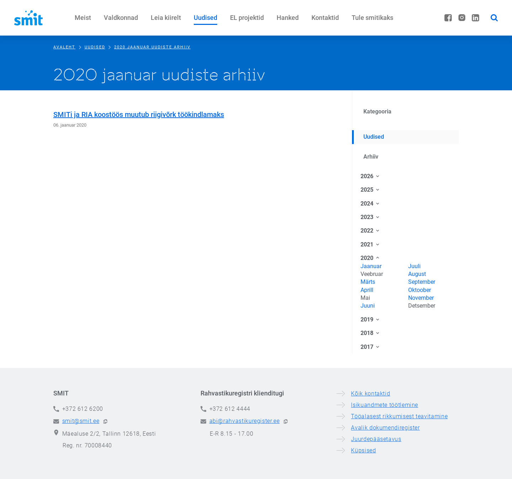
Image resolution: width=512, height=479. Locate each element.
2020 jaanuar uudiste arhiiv (152, 47)
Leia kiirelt (166, 17)
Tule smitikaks (372, 17)
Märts (368, 281)
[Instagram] (462, 18)
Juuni (368, 305)
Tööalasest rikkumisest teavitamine (399, 454)
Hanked (288, 17)
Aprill (367, 290)
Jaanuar (371, 266)
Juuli (414, 266)
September (421, 281)
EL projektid (247, 17)
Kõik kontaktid (370, 432)
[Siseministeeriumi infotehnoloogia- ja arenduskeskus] (28, 18)
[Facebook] (448, 18)
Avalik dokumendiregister (385, 466)
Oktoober (419, 290)
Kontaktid (325, 17)
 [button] (494, 17)
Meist (83, 17)
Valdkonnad (121, 17)
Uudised (205, 17)
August (417, 274)
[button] (105, 459)
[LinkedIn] (475, 18)
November (421, 297)
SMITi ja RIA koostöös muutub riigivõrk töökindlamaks (138, 114)
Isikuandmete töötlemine (384, 443)
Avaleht (64, 47)
